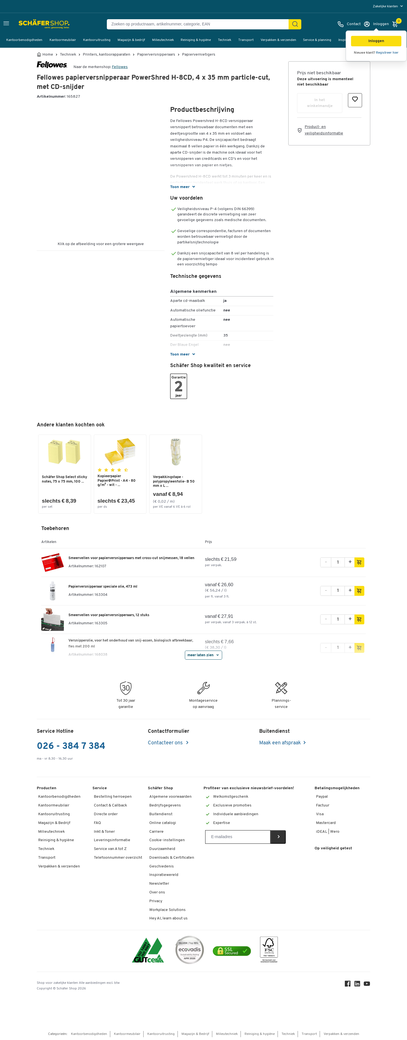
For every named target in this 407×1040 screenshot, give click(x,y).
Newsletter (159, 884)
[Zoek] (295, 24)
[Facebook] (347, 985)
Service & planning (317, 40)
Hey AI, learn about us (168, 918)
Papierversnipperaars (156, 55)
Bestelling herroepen (113, 797)
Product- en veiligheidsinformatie (324, 130)
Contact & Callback (110, 805)
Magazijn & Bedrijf (54, 823)
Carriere (156, 832)
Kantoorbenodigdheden (24, 40)
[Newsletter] (237, 837)
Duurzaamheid (162, 849)
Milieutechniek (163, 40)
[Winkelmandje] (396, 24)
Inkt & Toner (104, 832)
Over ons (157, 892)
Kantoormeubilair (62, 40)
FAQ (97, 823)
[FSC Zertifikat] (269, 951)
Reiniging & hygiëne (196, 40)
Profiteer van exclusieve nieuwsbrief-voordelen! (249, 788)
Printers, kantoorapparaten (106, 55)
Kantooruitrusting (97, 40)
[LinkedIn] (357, 985)
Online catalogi (162, 823)
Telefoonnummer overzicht (118, 858)
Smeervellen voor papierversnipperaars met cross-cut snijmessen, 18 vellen (131, 558)
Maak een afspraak (280, 743)
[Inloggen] (376, 24)
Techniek (224, 40)
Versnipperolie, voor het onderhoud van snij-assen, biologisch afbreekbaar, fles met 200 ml (130, 643)
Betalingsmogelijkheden (337, 788)
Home (47, 55)
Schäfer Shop (160, 788)
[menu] (388, 6)
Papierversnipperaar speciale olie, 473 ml (102, 586)
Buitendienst (160, 814)
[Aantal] (338, 562)
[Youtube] (366, 985)
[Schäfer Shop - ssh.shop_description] (32, 24)
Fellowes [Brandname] (120, 67)
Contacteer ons (166, 743)
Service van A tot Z (110, 849)
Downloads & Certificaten (171, 858)
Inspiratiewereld (163, 875)
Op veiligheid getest (333, 848)
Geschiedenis (161, 866)
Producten (46, 788)
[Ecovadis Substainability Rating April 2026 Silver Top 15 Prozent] (190, 951)
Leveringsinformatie (112, 840)
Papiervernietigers (198, 55)
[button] (376, 41)
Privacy (155, 901)
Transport (246, 40)
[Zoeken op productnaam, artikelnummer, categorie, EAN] (200, 24)
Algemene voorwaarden (170, 797)
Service (99, 788)
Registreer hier (387, 52)
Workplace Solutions (167, 910)
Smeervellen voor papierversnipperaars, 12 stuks (108, 615)
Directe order (106, 814)
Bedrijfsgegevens (165, 805)
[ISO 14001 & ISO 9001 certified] (147, 951)
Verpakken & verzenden (278, 40)
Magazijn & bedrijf (131, 40)
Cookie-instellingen (167, 840)
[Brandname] (52, 67)
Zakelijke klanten (386, 6)
